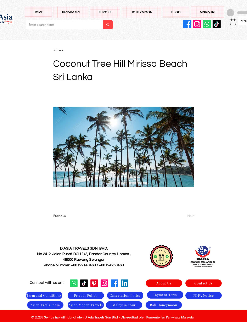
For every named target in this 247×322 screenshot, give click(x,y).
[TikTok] (217, 24)
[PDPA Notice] (203, 295)
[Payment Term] (165, 295)
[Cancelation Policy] (125, 295)
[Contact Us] (203, 283)
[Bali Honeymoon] (164, 305)
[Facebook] (187, 24)
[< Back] (67, 50)
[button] (207, 12)
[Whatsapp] (207, 24)
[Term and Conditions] (44, 295)
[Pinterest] (94, 283)
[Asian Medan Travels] (86, 305)
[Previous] (67, 216)
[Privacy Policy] (86, 295)
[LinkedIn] (124, 283)
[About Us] (164, 283)
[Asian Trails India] (45, 305)
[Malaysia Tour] (124, 305)
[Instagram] (197, 24)
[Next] (184, 216)
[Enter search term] (61, 24)
